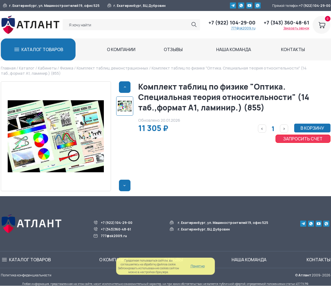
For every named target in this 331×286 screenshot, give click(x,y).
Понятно (198, 266)
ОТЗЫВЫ (173, 49)
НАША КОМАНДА (233, 49)
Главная (8, 68)
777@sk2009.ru (243, 28)
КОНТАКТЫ (293, 49)
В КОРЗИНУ (312, 128)
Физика (66, 68)
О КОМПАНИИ (121, 49)
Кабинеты (47, 68)
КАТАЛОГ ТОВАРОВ (42, 49)
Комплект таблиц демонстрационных (112, 68)
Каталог (26, 68)
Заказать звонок (296, 28)
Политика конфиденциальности (26, 275)
